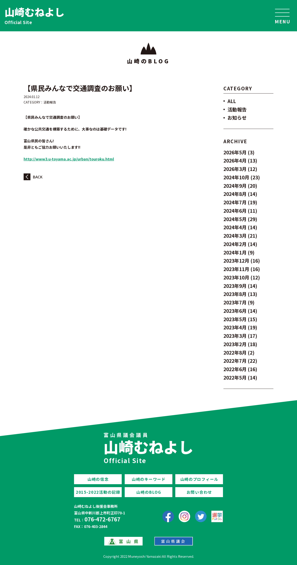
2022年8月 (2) (239, 352)
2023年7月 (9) (239, 302)
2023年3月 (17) (240, 335)
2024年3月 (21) (240, 235)
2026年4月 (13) (240, 160)
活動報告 (49, 102)
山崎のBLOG (148, 492)
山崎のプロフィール (199, 479)
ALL (232, 101)
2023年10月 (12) (241, 277)
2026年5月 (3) (239, 152)
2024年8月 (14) (240, 193)
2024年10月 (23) (241, 177)
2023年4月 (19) (240, 327)
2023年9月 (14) (240, 285)
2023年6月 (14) (240, 310)
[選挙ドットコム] (217, 516)
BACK (37, 177)
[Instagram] (184, 516)
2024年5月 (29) (240, 219)
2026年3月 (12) (240, 168)
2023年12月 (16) (241, 260)
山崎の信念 (98, 479)
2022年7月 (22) (240, 360)
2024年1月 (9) (239, 252)
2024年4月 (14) (240, 227)
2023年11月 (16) (241, 269)
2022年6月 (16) (240, 369)
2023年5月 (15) (240, 319)
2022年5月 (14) (240, 377)
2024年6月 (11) (240, 210)
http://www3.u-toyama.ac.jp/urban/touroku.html (69, 159)
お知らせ (237, 117)
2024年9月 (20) (240, 185)
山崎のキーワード (149, 479)
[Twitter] (201, 516)
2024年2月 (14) (240, 244)
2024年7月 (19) (240, 202)
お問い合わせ (199, 492)
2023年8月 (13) (240, 294)
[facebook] (168, 516)
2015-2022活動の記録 (98, 492)
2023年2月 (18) (240, 344)
